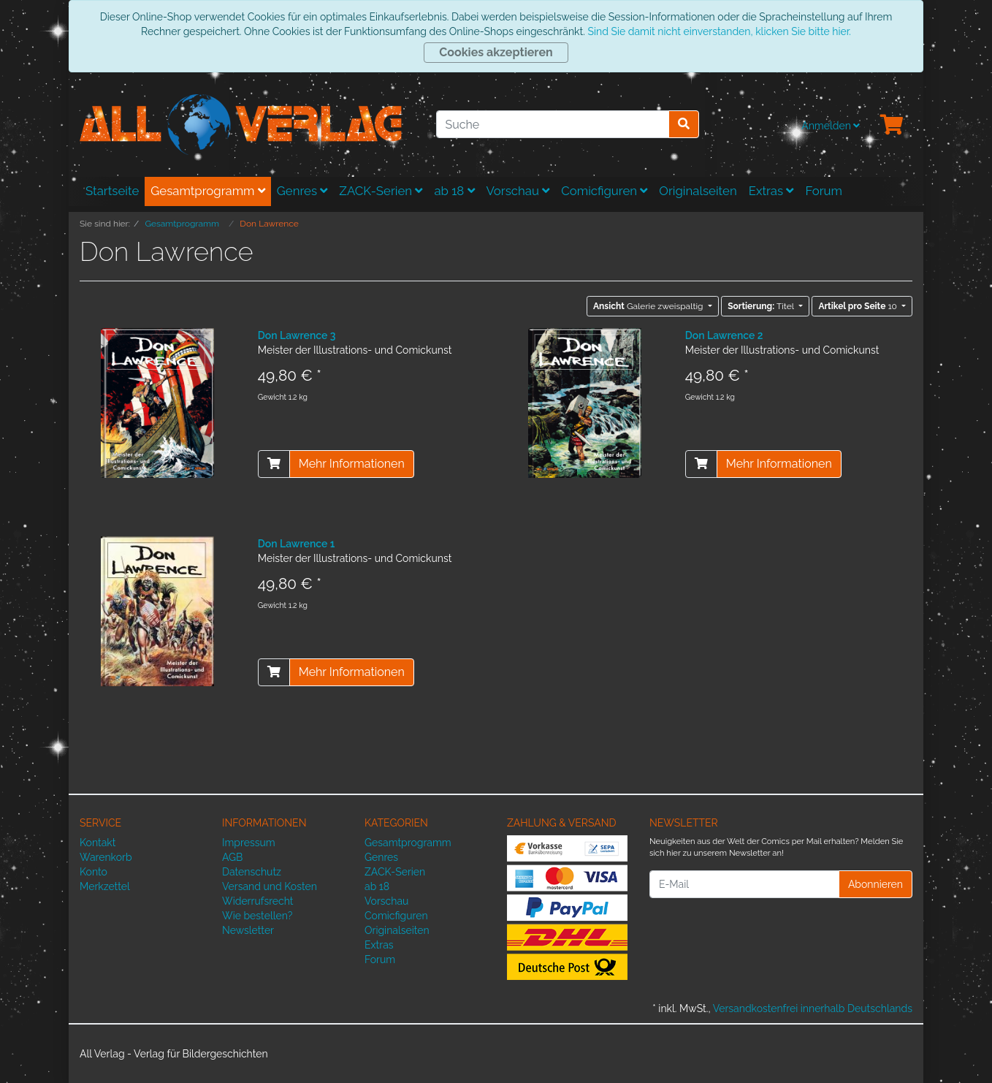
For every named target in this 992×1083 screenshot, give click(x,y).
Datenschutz (251, 872)
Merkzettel (105, 886)
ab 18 (454, 190)
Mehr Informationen (352, 464)
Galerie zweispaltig (649, 306)
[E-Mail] (744, 884)
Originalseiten (697, 190)
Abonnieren (875, 884)
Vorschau (518, 190)
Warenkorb (106, 857)
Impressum (248, 842)
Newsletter (248, 930)
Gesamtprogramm (207, 190)
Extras (771, 190)
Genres (302, 190)
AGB (232, 857)
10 (858, 306)
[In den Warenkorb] (274, 464)
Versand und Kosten (269, 886)
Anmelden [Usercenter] (830, 126)
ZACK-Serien (380, 190)
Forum (823, 190)
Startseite (112, 190)
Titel (762, 306)
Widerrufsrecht (258, 901)
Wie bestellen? (257, 916)
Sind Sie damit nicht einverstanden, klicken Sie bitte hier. (718, 31)
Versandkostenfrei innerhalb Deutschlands (812, 1008)
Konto (93, 872)
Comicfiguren (604, 190)
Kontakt (97, 842)
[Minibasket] (891, 125)
